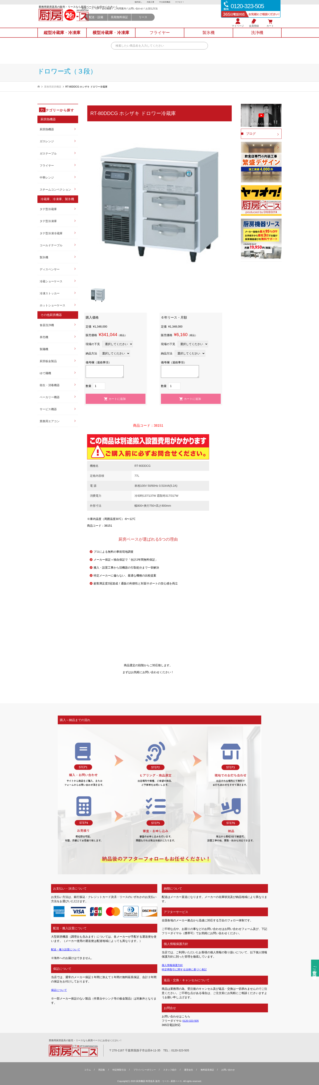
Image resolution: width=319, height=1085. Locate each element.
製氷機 (44, 257)
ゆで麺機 (45, 373)
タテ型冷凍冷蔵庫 (51, 233)
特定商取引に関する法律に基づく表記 (186, 969)
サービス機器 (48, 409)
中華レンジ (47, 177)
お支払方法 (187, 14)
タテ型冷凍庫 (48, 221)
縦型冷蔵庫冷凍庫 (62, 37)
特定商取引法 (116, 1069)
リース (178, 22)
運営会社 (190, 1069)
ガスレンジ (47, 141)
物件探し (137, 2)
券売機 (44, 337)
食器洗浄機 (47, 325)
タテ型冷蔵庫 (48, 209)
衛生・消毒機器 (50, 385)
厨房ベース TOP (126, 14)
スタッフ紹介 (170, 1069)
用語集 (98, 1069)
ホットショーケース (52, 305)
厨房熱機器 (47, 129)
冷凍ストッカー (50, 293)
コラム (83, 1069)
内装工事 (150, 2)
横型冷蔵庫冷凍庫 (111, 37)
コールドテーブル (51, 245)
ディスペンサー (50, 269)
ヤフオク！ (180, 2)
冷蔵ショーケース (51, 281)
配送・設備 (132, 22)
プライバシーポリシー (143, 1069)
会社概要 (142, 14)
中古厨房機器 (165, 2)
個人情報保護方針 (173, 965)
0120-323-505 (191, 1020)
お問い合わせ (171, 14)
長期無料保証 (155, 22)
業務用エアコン (50, 421)
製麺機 (44, 349)
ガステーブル (48, 153)
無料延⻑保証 (210, 1069)
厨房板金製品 (48, 361)
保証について (59, 990)
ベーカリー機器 (50, 397)
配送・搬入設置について (66, 949)
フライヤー (47, 165)
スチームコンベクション (55, 189)
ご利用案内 (156, 14)
